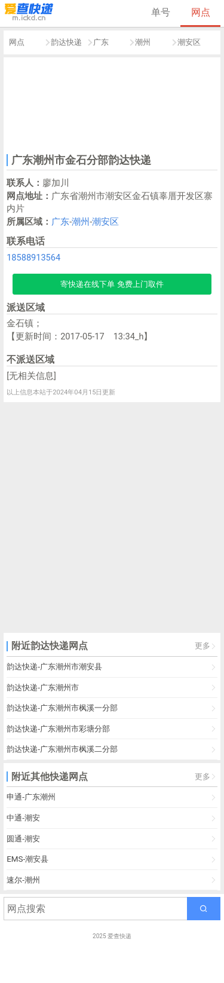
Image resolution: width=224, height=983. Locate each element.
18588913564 (33, 257)
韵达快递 (66, 42)
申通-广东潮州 (31, 796)
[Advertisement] (112, 104)
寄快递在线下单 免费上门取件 (111, 284)
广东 (101, 42)
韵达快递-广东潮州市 (43, 687)
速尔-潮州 (23, 879)
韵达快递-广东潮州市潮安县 (54, 666)
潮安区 (189, 42)
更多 (202, 645)
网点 (200, 12)
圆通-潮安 (23, 838)
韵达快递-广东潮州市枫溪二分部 (62, 749)
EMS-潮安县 (27, 859)
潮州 (143, 42)
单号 (160, 12)
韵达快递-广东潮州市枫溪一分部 (62, 707)
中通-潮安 (23, 817)
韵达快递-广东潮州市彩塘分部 (58, 728)
